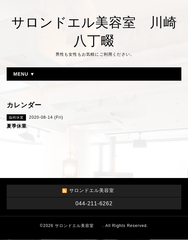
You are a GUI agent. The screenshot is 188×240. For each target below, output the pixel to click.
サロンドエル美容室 (78, 225)
